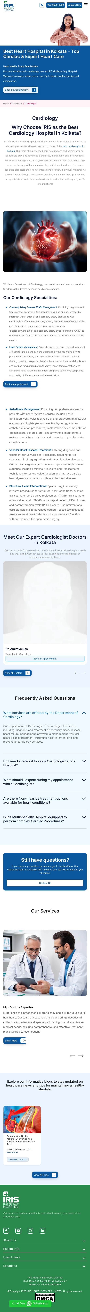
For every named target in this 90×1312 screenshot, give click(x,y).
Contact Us (45, 883)
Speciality (17, 103)
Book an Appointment (20, 89)
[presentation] (76, 674)
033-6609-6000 (55, 5)
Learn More (15, 1040)
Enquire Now (74, 5)
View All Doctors (17, 673)
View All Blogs (45, 1175)
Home (6, 103)
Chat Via (30, 1303)
